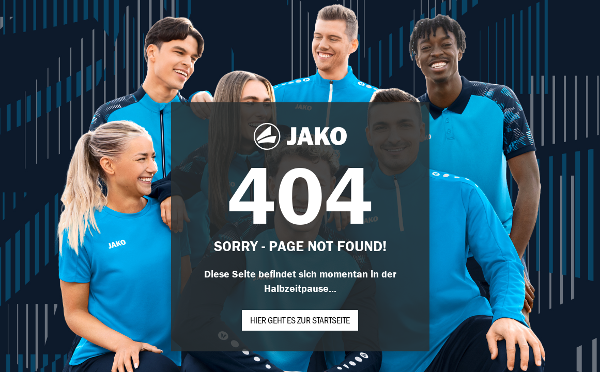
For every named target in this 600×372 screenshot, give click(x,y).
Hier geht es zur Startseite (300, 320)
